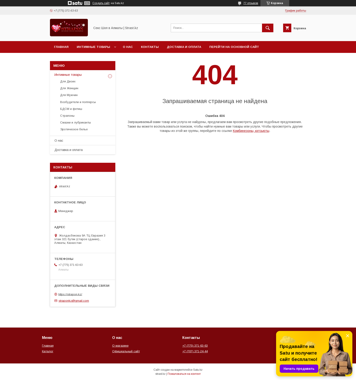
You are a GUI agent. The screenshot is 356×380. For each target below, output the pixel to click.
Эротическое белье (74, 129)
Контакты (150, 47)
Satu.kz (198, 369)
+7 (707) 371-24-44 (195, 351)
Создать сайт (101, 3)
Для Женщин (69, 88)
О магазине (120, 345)
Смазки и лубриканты (75, 122)
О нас (128, 47)
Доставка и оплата (184, 47)
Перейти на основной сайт (234, 47)
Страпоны (67, 115)
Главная (61, 47)
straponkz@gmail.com (74, 300)
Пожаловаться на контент (184, 373)
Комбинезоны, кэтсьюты (251, 131)
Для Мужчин (69, 95)
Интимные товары (93, 47)
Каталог (47, 351)
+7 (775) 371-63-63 (195, 345)
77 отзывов (250, 3)
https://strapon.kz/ (70, 294)
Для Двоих (68, 81)
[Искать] (267, 28)
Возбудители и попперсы (78, 102)
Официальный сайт (126, 351)
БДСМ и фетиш (71, 109)
